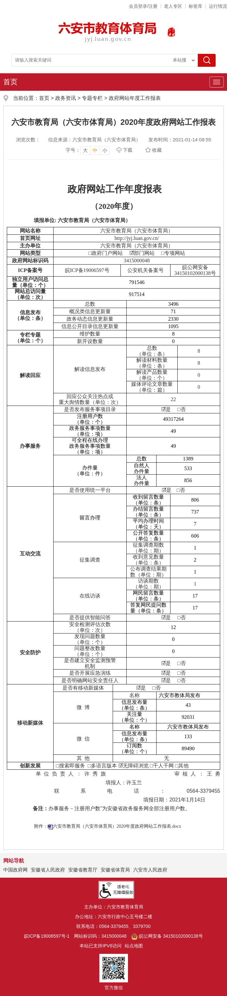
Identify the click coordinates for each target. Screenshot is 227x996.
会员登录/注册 (143, 6)
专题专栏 (92, 98)
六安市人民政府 (150, 869)
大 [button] (85, 150)
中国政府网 (15, 869)
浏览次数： (28, 139)
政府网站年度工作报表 (135, 98)
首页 (10, 82)
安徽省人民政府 (48, 869)
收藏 (157, 150)
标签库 (195, 6)
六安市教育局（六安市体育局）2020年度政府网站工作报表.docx (117, 826)
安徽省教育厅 (82, 869)
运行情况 (218, 6)
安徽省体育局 (115, 869)
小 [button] (104, 150)
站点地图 (134, 945)
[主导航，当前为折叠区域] (216, 82)
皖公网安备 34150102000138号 (167, 936)
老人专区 (173, 6)
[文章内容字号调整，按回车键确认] (88, 150)
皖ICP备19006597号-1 (46, 936)
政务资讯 (65, 98)
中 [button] (95, 150)
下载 (127, 150)
